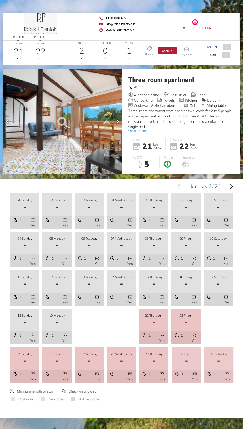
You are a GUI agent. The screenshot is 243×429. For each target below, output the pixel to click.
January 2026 (207, 186)
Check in (18, 37)
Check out (40, 37)
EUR (213, 55)
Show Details (137, 131)
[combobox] (220, 47)
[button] (167, 50)
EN (215, 47)
